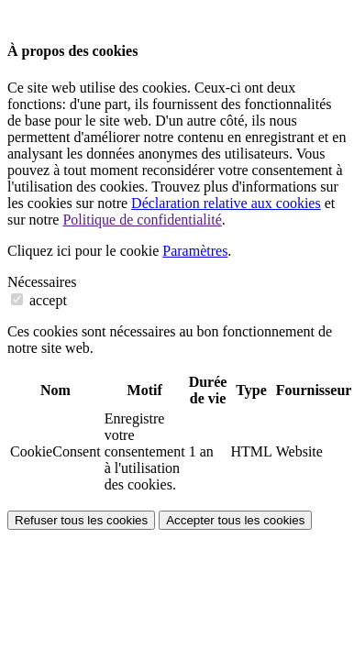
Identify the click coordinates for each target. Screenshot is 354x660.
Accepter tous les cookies (235, 520)
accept (39, 300)
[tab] (177, 282)
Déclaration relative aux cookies (226, 203)
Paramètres (194, 250)
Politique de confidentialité (141, 219)
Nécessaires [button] (42, 282)
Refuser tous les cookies (81, 520)
